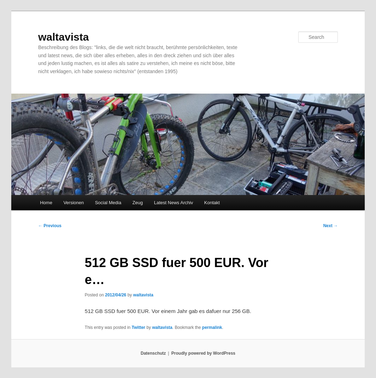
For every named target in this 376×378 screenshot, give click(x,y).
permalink (212, 327)
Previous (49, 225)
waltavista (63, 37)
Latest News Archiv (173, 202)
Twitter (138, 327)
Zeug (138, 202)
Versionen (73, 202)
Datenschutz (153, 353)
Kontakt (212, 202)
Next (330, 225)
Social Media (108, 202)
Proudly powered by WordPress (203, 353)
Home (46, 202)
